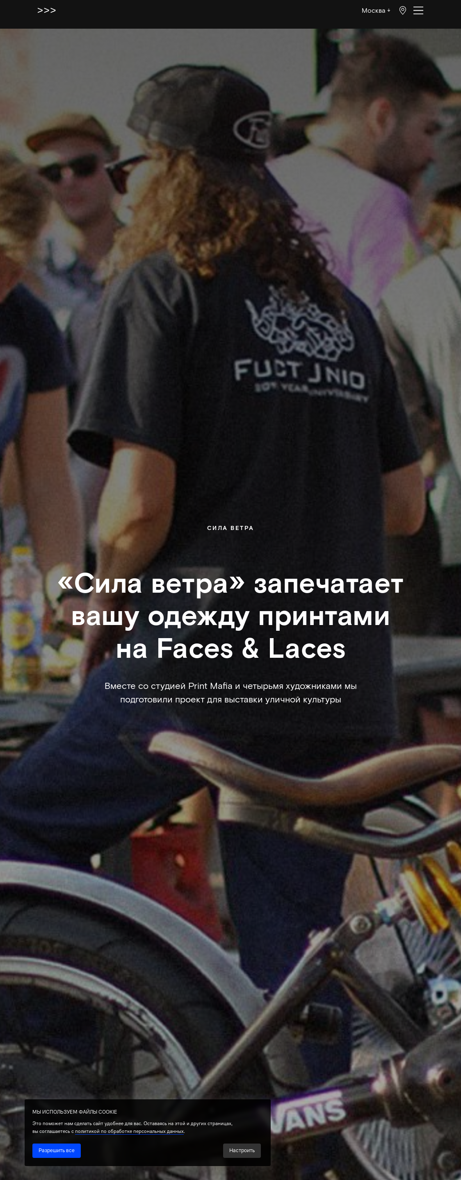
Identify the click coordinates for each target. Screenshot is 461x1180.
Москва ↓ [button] (376, 10)
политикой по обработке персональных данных (129, 1131)
